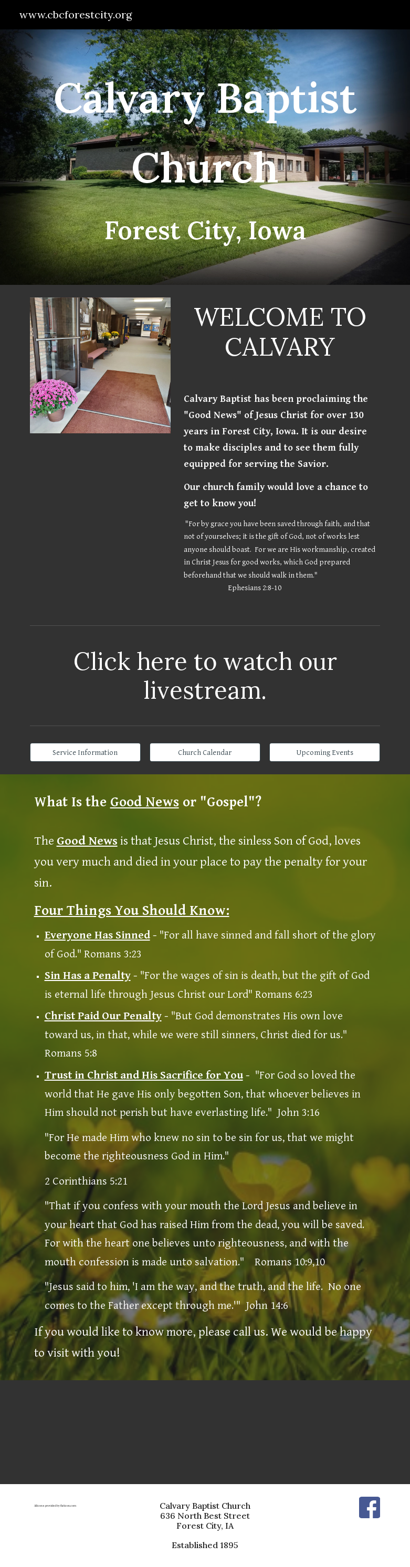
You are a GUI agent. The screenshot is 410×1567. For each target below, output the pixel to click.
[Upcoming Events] (325, 752)
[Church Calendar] (205, 752)
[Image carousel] (100, 365)
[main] (205, 157)
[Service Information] (85, 752)
